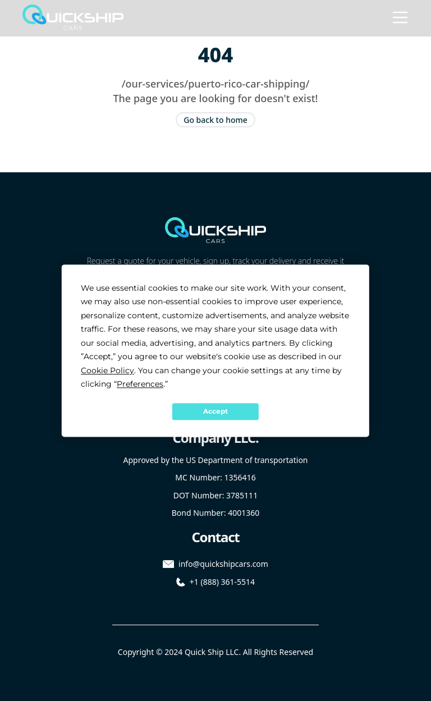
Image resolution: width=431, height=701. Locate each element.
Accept (215, 411)
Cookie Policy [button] (107, 370)
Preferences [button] (140, 384)
